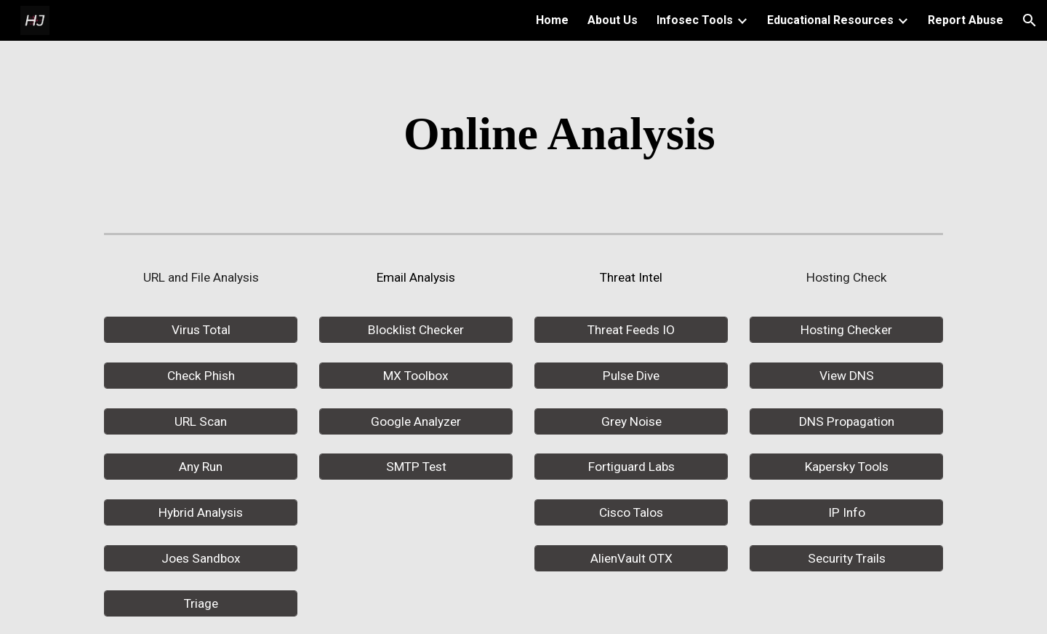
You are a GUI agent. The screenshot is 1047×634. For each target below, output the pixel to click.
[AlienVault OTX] (631, 558)
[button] (1029, 20)
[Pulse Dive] (631, 376)
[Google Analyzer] (416, 421)
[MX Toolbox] (416, 376)
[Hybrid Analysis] (201, 513)
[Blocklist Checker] (416, 330)
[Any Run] (201, 467)
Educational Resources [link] (830, 20)
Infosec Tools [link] (695, 20)
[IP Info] (846, 513)
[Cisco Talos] (631, 513)
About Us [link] (612, 20)
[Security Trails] (846, 558)
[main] (559, 134)
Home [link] (552, 20)
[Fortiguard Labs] (631, 467)
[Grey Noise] (631, 421)
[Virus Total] (201, 330)
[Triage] (201, 604)
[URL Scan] (201, 421)
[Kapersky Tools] (846, 467)
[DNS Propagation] (846, 421)
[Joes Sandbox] (201, 558)
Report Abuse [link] (965, 20)
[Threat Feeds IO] (631, 330)
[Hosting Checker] (846, 330)
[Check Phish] (201, 376)
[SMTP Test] (416, 467)
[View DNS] (846, 376)
